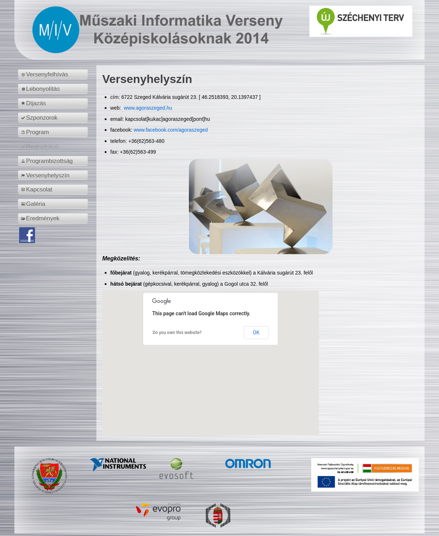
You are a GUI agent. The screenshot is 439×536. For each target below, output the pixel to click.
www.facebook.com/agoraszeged (171, 130)
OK (256, 332)
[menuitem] (54, 74)
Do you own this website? (177, 332)
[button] (210, 356)
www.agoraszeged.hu (147, 108)
